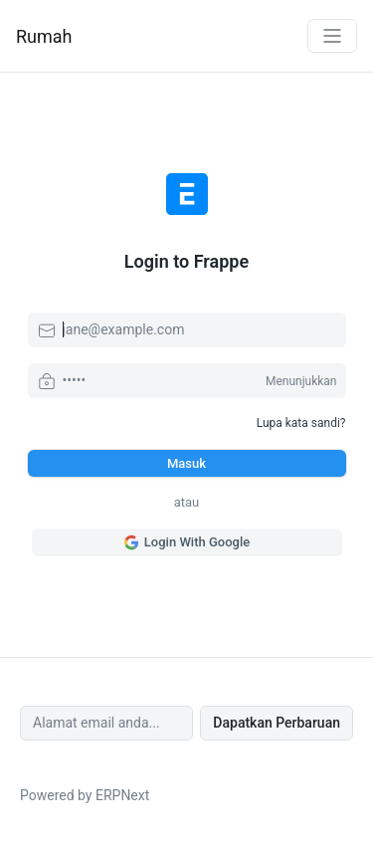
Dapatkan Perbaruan (276, 723)
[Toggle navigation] (332, 36)
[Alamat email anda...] (106, 723)
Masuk (186, 463)
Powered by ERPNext (84, 795)
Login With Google (186, 542)
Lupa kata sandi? (301, 423)
